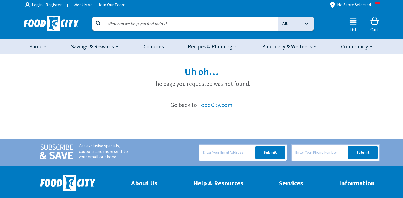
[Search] (185, 24)
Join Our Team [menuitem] (111, 5)
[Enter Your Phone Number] (320, 153)
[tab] (38, 47)
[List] (353, 24)
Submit (270, 152)
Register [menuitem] (54, 5)
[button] (295, 24)
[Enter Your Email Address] (227, 153)
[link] (153, 47)
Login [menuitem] (37, 5)
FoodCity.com (215, 105)
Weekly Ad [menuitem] (83, 5)
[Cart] (374, 24)
